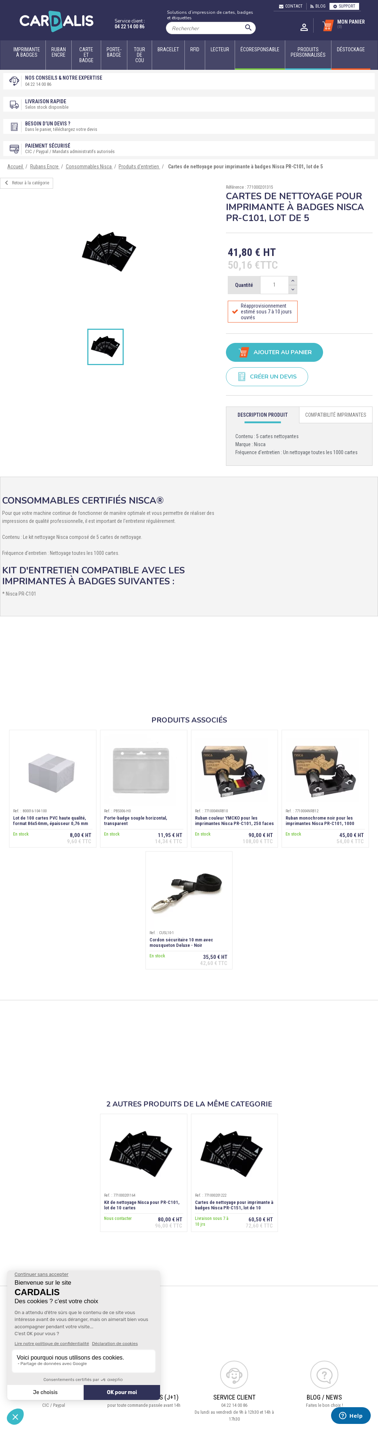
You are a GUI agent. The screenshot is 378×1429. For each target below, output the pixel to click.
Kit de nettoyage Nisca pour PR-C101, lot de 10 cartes (141, 1205)
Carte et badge (86, 55)
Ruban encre (58, 52)
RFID (194, 49)
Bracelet (168, 49)
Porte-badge (114, 52)
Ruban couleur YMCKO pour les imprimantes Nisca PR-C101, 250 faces (234, 820)
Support (344, 6)
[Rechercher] (211, 28)
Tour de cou (139, 55)
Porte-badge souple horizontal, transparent (135, 820)
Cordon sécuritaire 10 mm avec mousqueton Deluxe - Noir (181, 942)
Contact (291, 6)
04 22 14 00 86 (129, 26)
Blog (318, 6)
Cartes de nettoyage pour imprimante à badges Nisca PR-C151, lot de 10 (234, 1205)
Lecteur (220, 49)
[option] (109, 252)
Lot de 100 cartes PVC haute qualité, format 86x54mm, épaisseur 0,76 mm (50, 820)
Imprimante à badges (26, 52)
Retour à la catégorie (25, 183)
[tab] (262, 415)
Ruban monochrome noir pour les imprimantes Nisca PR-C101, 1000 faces (320, 823)
